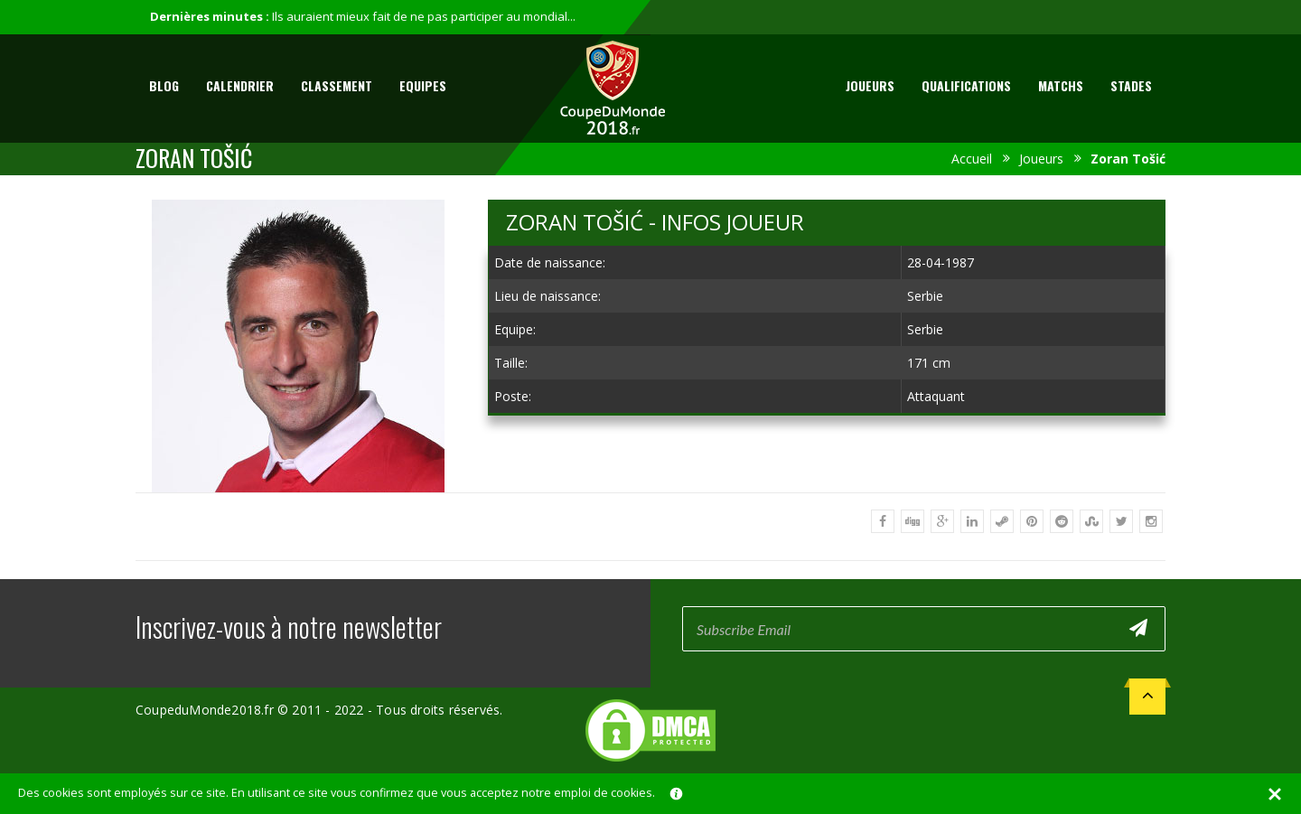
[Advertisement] (826, 563)
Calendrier (240, 85)
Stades (1131, 85)
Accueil (971, 158)
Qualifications (966, 85)
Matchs (1060, 85)
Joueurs (870, 85)
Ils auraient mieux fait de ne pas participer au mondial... (424, 16)
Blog (164, 85)
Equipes (422, 85)
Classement (336, 85)
